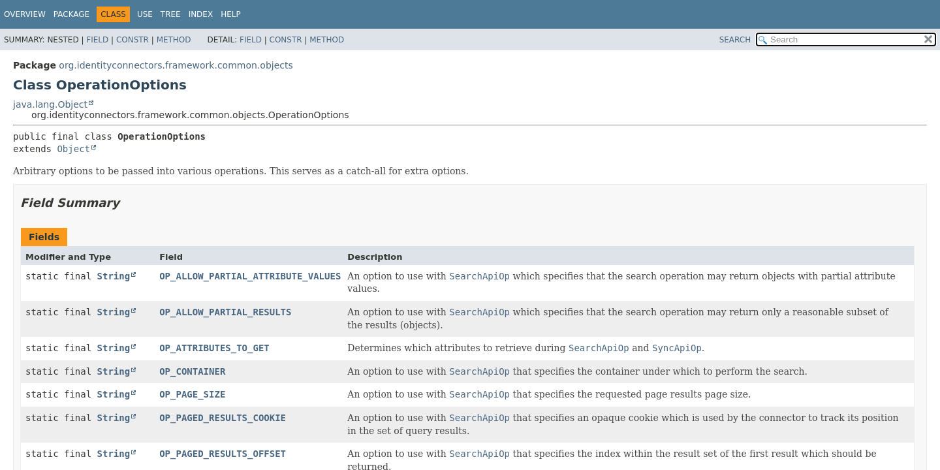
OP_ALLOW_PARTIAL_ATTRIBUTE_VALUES (250, 276)
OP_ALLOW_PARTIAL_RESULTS (225, 312)
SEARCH (735, 39)
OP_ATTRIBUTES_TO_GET (214, 348)
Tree (171, 14)
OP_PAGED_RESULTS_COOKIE (222, 418)
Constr (132, 39)
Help (231, 14)
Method (174, 39)
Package (71, 14)
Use (145, 14)
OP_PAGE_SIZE (192, 394)
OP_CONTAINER (192, 371)
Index (201, 14)
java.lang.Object (50, 104)
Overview (25, 14)
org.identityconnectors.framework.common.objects (175, 65)
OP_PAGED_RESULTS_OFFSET (222, 453)
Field (97, 39)
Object (73, 149)
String (114, 276)
